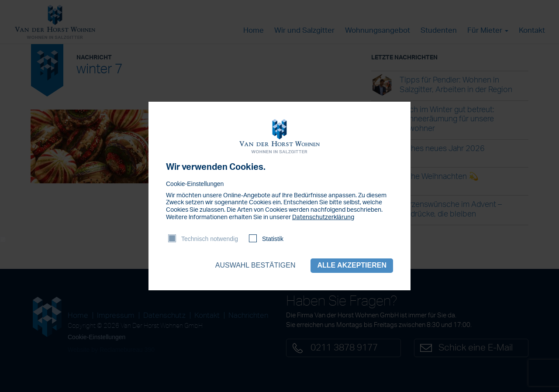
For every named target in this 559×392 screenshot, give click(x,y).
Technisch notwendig (209, 238)
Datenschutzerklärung (323, 217)
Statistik (272, 238)
